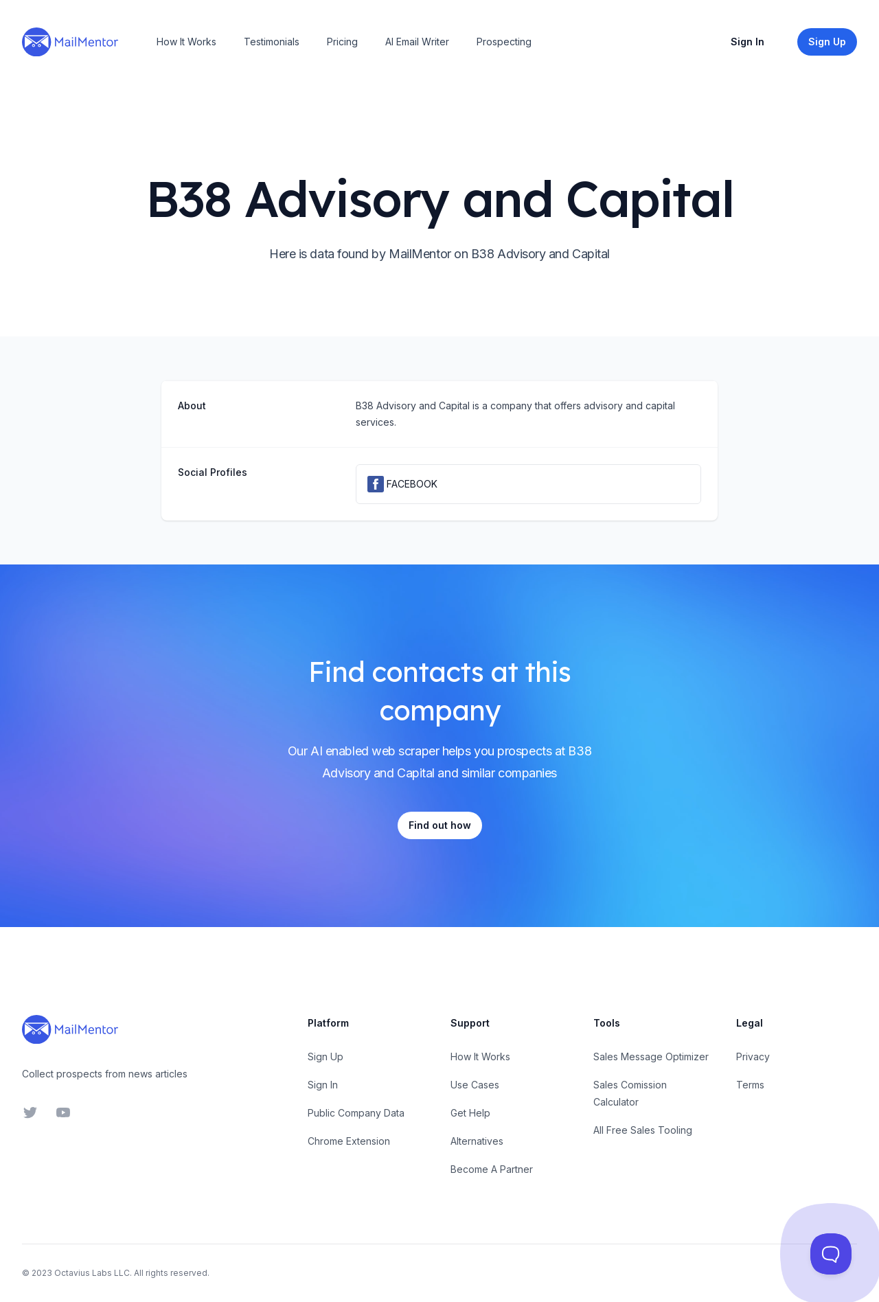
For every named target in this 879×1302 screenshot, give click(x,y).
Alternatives (476, 1141)
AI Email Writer (417, 41)
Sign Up (325, 1056)
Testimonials (271, 41)
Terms (750, 1084)
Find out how (440, 825)
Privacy (753, 1056)
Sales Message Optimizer (651, 1056)
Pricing (342, 41)
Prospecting (504, 41)
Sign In (747, 41)
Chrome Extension (349, 1141)
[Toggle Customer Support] (831, 1254)
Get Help (470, 1113)
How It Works (186, 41)
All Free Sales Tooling (642, 1130)
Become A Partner (491, 1169)
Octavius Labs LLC (92, 1273)
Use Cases (474, 1084)
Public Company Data (356, 1113)
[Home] (70, 41)
